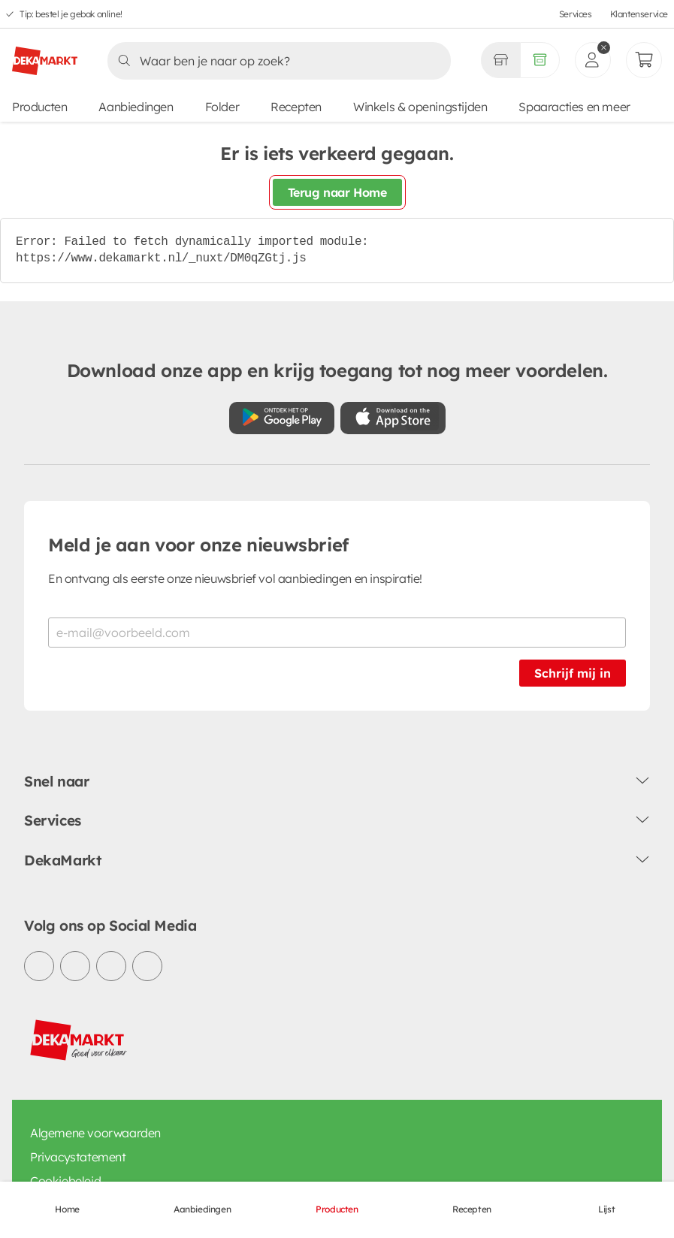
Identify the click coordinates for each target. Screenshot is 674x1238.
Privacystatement (78, 1156)
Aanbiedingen (135, 106)
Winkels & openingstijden (420, 106)
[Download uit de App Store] (393, 418)
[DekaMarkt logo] (44, 55)
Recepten (296, 106)
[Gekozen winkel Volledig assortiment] (500, 60)
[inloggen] (593, 60)
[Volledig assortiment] (540, 60)
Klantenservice (639, 14)
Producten (39, 106)
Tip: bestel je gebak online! (71, 14)
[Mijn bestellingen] (644, 60)
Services (575, 14)
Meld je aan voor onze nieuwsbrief (198, 544)
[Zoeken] (275, 61)
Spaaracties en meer (574, 106)
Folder (222, 106)
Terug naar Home (337, 192)
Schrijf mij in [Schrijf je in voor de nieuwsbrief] (572, 673)
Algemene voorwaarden (95, 1132)
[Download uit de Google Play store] (281, 418)
